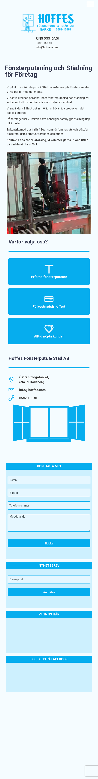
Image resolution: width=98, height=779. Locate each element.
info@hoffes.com (47, 47)
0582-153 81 (44, 43)
